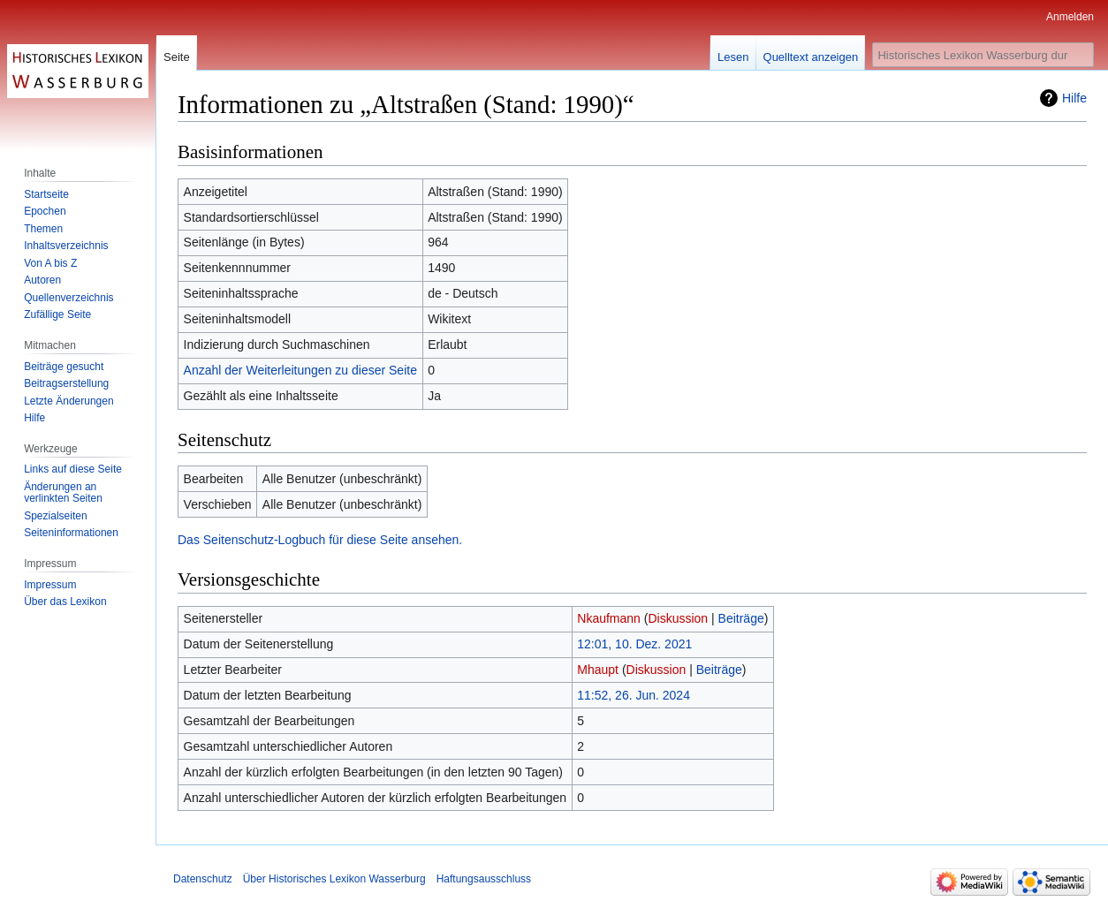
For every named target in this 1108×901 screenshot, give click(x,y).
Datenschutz (202, 879)
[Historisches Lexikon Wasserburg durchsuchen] (983, 54)
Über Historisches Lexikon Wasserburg (334, 879)
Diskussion (678, 618)
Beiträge (741, 618)
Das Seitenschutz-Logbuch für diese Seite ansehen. (320, 540)
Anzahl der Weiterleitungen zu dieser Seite (300, 370)
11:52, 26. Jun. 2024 (633, 695)
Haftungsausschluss (483, 879)
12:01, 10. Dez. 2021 (634, 644)
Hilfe (1074, 98)
